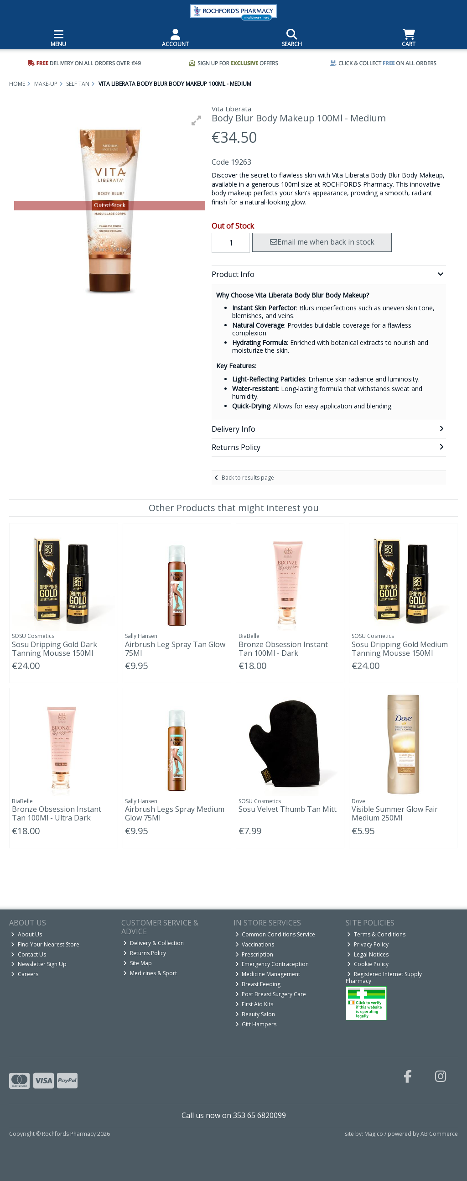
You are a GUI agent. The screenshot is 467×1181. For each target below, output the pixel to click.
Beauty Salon (255, 1014)
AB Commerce (439, 1134)
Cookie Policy (368, 964)
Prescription (254, 954)
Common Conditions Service (275, 934)
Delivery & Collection (153, 943)
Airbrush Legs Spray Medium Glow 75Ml (174, 813)
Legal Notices (368, 954)
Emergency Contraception (272, 964)
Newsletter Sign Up (39, 964)
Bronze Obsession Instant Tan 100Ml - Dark (283, 648)
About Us (26, 934)
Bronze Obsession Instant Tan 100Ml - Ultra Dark (56, 813)
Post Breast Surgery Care (270, 994)
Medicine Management (268, 974)
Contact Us (28, 954)
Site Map (137, 963)
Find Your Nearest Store (45, 944)
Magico (373, 1134)
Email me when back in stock (322, 242)
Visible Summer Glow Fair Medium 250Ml (395, 813)
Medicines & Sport (150, 973)
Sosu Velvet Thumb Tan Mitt (288, 809)
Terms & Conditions (376, 934)
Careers (24, 974)
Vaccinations (255, 944)
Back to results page (248, 477)
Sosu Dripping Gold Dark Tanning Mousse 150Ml (54, 648)
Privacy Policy (368, 944)
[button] (196, 120)
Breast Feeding (258, 984)
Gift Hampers (256, 1024)
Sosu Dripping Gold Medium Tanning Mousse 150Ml (400, 648)
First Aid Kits (254, 1004)
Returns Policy (144, 953)
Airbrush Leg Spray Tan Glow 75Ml (175, 648)
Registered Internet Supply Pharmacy (384, 977)
